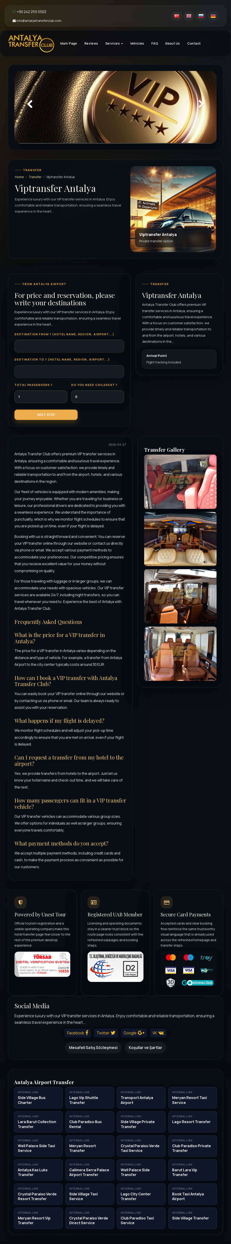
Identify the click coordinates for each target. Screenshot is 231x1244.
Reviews (91, 43)
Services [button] (114, 43)
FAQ (154, 43)
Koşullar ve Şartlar (145, 1047)
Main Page (68, 43)
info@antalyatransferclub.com (37, 20)
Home (19, 177)
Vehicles (137, 43)
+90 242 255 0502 (29, 11)
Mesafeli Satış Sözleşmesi (93, 1047)
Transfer (35, 177)
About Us (172, 43)
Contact (194, 43)
